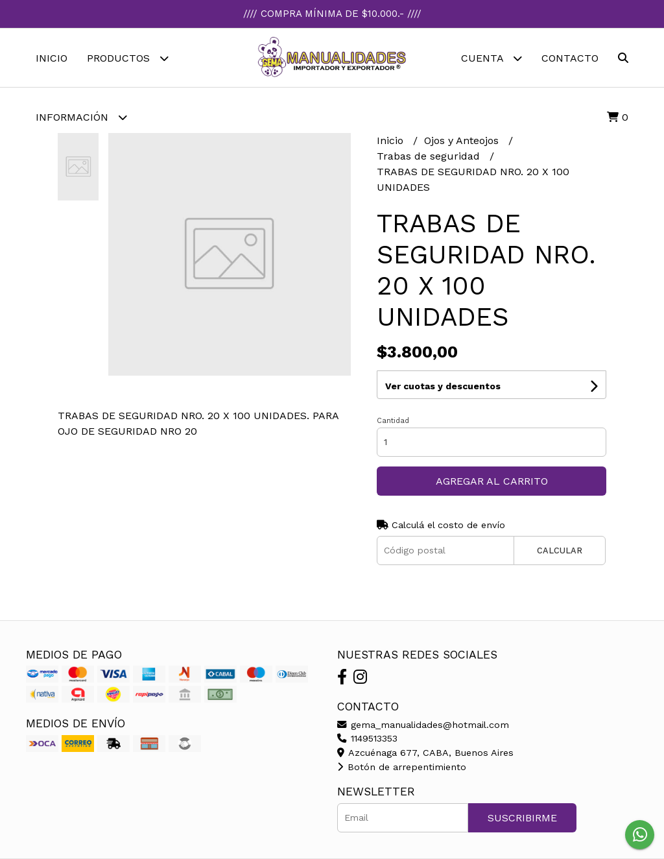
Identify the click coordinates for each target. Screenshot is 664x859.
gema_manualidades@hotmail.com (423, 725)
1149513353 (367, 738)
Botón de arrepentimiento (401, 767)
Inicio (51, 58)
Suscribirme (522, 818)
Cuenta (491, 58)
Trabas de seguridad (430, 156)
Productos (128, 58)
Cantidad (393, 421)
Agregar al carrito (492, 481)
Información (81, 117)
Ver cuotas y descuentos (443, 386)
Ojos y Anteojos (463, 140)
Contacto (570, 58)
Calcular (559, 550)
